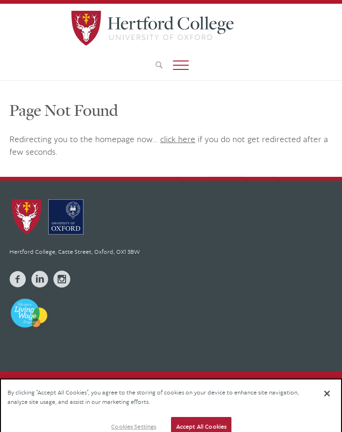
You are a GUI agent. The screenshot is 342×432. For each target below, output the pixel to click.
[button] (181, 65)
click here (177, 139)
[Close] (327, 398)
